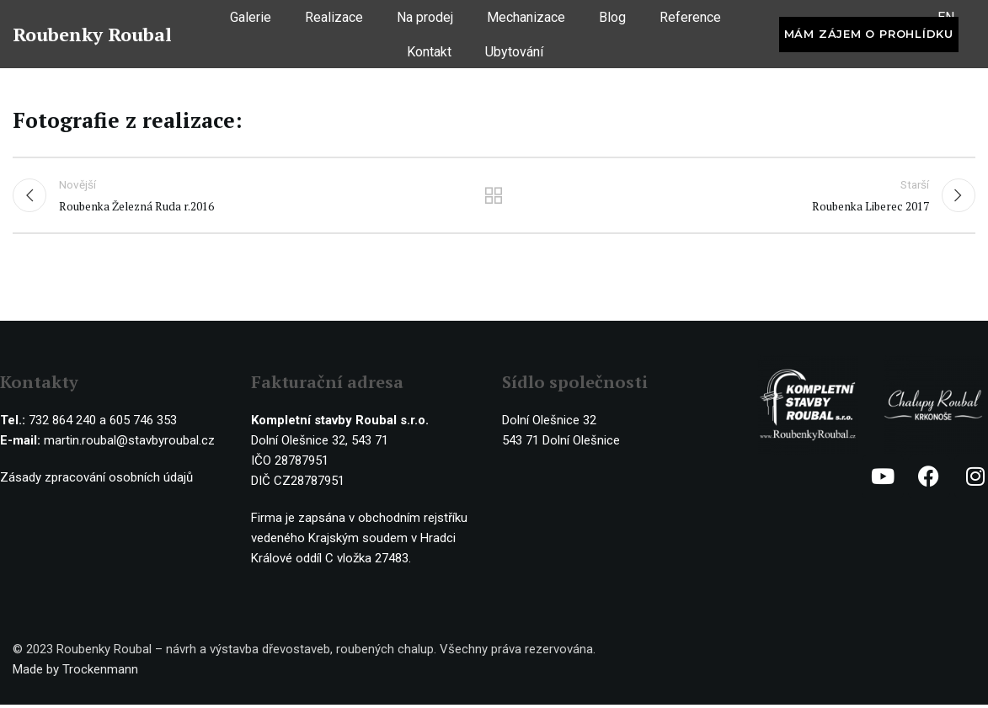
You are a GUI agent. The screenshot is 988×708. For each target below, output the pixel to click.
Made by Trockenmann (75, 672)
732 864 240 (62, 423)
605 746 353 (143, 423)
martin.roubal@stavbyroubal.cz (129, 443)
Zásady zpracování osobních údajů (96, 480)
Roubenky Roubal (92, 41)
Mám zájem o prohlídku (868, 40)
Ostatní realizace (494, 199)
